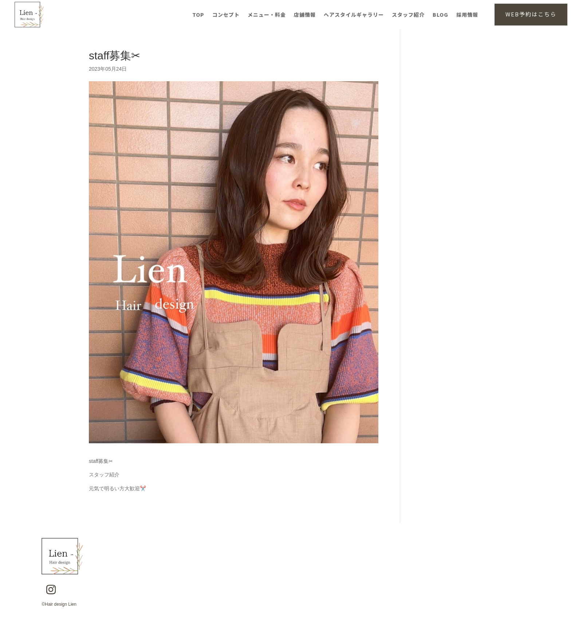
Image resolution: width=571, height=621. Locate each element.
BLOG (440, 15)
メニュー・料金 (267, 15)
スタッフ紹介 (408, 15)
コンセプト (226, 15)
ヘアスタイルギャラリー (354, 15)
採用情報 (467, 15)
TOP (198, 15)
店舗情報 (305, 15)
